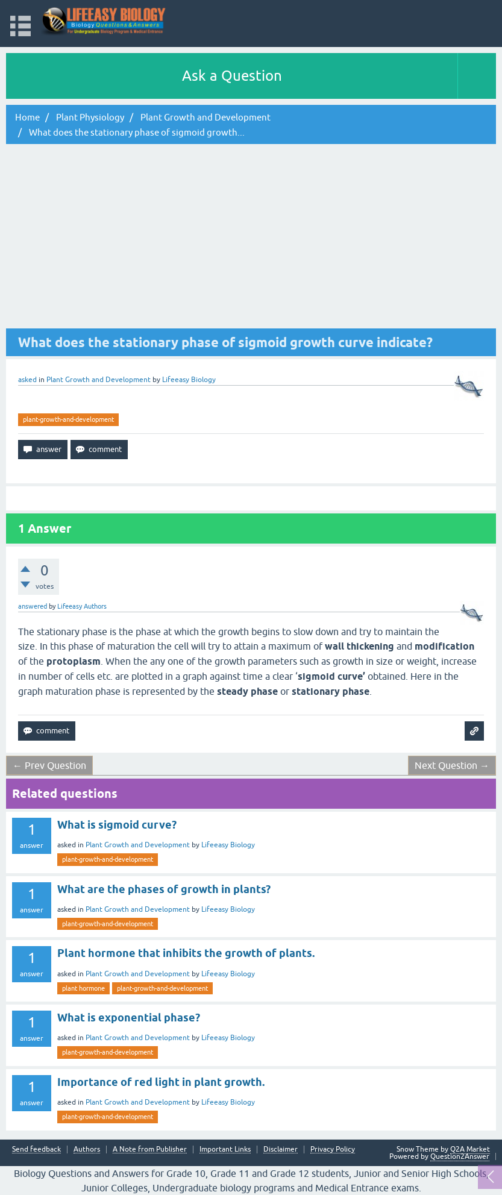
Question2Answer (459, 1156)
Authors (87, 1149)
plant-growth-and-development (68, 419)
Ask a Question (232, 75)
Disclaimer (280, 1149)
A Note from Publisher (150, 1149)
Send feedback (36, 1149)
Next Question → (452, 765)
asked (27, 379)
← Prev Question (49, 765)
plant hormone (83, 988)
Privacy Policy (332, 1149)
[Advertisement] (251, 238)
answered (32, 606)
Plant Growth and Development (98, 379)
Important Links (225, 1149)
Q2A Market (470, 1149)
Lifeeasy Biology (228, 845)
